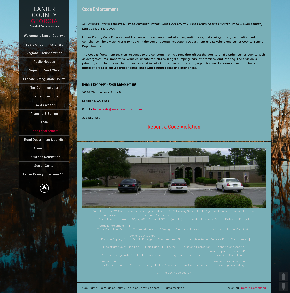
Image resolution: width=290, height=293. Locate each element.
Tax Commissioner (44, 88)
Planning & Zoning (44, 114)
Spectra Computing (253, 288)
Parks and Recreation (44, 157)
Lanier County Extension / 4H (44, 174)
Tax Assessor (44, 105)
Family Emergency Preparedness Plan (158, 239)
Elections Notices (187, 229)
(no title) (99, 211)
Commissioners (143, 229)
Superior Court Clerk (44, 70)
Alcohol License (244, 211)
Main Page (152, 247)
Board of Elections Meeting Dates (210, 219)
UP (283, 276)
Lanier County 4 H (239, 229)
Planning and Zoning (230, 247)
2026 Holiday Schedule (184, 211)
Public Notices (44, 62)
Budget (244, 219)
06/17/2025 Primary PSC (148, 219)
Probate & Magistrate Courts (44, 79)
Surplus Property (141, 265)
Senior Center (44, 166)
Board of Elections (44, 96)
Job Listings (213, 229)
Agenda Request (217, 211)
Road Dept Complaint (228, 255)
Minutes (171, 247)
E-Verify (165, 229)
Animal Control (44, 148)
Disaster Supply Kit (113, 239)
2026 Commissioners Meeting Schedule (137, 211)
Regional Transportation (44, 53)
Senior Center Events (110, 265)
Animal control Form (112, 219)
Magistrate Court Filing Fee (121, 247)
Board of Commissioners (44, 44)
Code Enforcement (44, 131)
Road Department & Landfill (44, 140)
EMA (44, 122)
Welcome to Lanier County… (44, 36)
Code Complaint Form (112, 229)
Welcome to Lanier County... (232, 261)
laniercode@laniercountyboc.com (117, 109)
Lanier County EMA (142, 236)
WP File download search (174, 273)
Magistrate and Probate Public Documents (217, 239)
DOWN (283, 286)
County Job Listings (232, 265)
